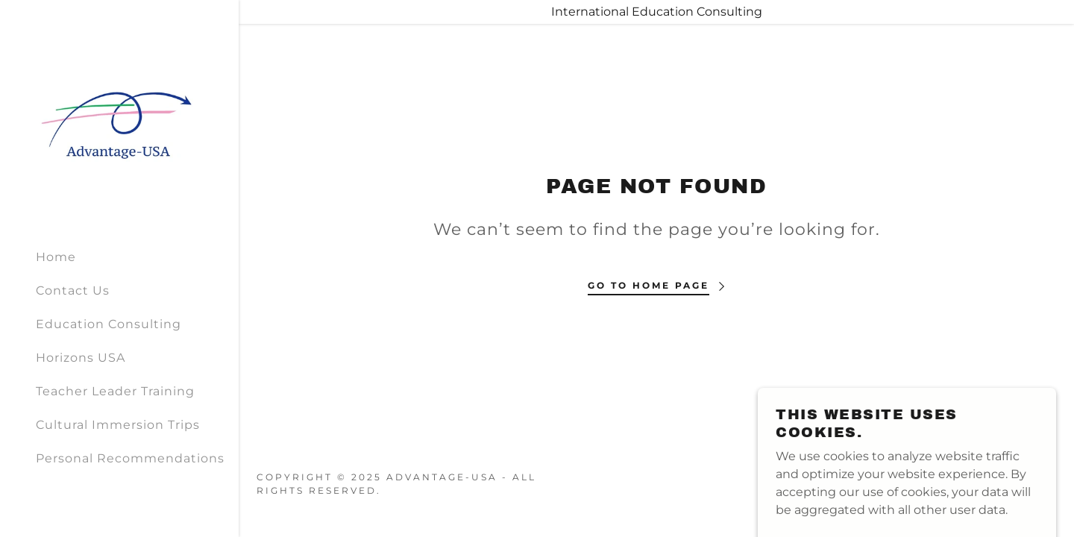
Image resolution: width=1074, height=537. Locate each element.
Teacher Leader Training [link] (115, 391)
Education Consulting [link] (108, 324)
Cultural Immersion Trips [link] (118, 425)
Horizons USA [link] (80, 358)
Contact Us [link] (73, 290)
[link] (119, 117)
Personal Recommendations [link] (130, 458)
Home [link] (56, 257)
